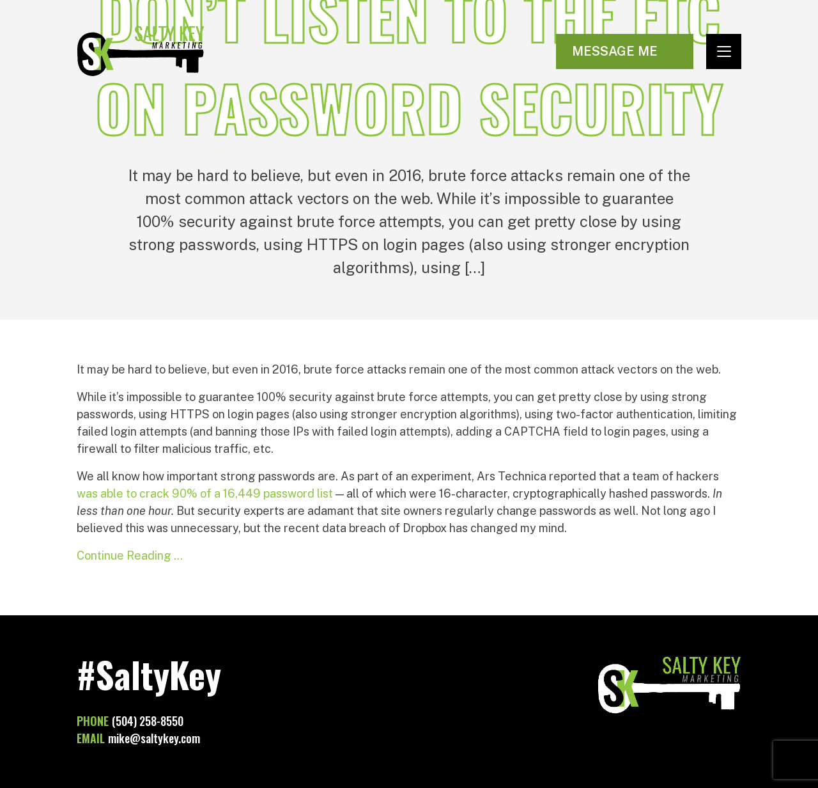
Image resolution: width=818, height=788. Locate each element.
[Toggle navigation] (723, 51)
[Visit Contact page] (624, 51)
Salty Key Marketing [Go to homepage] (140, 51)
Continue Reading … (130, 555)
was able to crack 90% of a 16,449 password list (205, 493)
